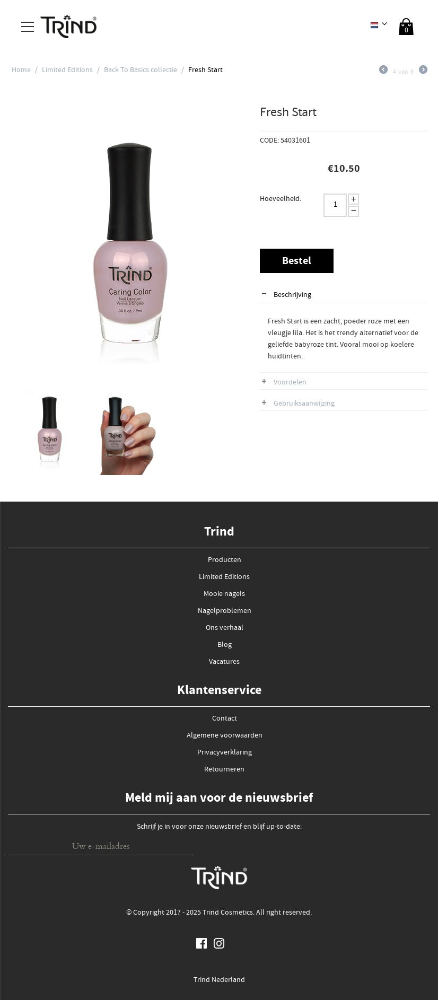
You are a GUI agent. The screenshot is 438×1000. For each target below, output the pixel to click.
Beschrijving (292, 295)
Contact (224, 719)
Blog (224, 645)
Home (21, 70)
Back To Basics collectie (140, 70)
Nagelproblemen (224, 611)
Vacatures (224, 662)
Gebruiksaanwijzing (304, 404)
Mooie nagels (224, 594)
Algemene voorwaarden (224, 736)
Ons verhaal (224, 628)
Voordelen (290, 383)
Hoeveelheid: (280, 199)
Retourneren (224, 770)
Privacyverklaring (224, 753)
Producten (224, 560)
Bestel (296, 261)
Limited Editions (67, 70)
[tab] (343, 295)
